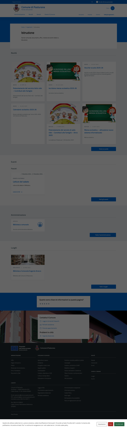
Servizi (39, 14)
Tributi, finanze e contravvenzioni (73, 373)
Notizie (93, 360)
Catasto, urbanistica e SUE (45, 373)
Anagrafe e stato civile (44, 365)
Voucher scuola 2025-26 (93, 67)
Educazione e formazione (44, 378)
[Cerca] (113, 8)
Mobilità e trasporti (69, 368)
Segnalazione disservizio (44, 393)
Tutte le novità (103, 149)
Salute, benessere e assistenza (72, 371)
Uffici (12, 360)
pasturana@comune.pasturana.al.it (24, 395)
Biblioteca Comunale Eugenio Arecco (27, 271)
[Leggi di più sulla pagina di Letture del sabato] (17, 192)
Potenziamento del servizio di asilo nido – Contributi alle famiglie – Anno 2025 (63, 132)
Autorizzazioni (41, 371)
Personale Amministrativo (18, 368)
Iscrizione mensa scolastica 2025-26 (63, 88)
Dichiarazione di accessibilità (72, 398)
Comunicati (94, 363)
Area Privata (14, 414)
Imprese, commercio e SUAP (72, 365)
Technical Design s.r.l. (22, 424)
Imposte (90, 14)
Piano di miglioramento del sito (72, 401)
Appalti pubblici (42, 368)
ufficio (15, 221)
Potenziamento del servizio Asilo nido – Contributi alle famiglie (27, 89)
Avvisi (92, 365)
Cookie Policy (68, 393)
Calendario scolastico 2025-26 (24, 109)
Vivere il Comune (50, 14)
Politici (12, 365)
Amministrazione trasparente (72, 388)
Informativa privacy (69, 390)
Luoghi (93, 376)
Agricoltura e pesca (43, 360)
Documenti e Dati (15, 373)
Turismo (98, 14)
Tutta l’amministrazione (102, 235)
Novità (31, 14)
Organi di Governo (16, 363)
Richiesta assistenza (43, 395)
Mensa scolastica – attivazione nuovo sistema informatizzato (98, 131)
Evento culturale (18, 178)
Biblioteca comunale (21, 224)
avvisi (15, 85)
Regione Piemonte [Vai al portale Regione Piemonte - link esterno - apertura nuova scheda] (16, 2)
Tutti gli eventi (103, 199)
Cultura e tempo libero (44, 376)
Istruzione (81, 14)
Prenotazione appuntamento (45, 390)
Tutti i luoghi (104, 287)
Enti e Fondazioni (15, 371)
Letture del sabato (21, 181)
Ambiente (40, 363)
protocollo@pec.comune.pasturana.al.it (24, 397)
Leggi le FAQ (41, 388)
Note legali (67, 395)
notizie (51, 126)
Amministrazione (19, 14)
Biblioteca (16, 267)
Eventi (93, 379)
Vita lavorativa (68, 378)
